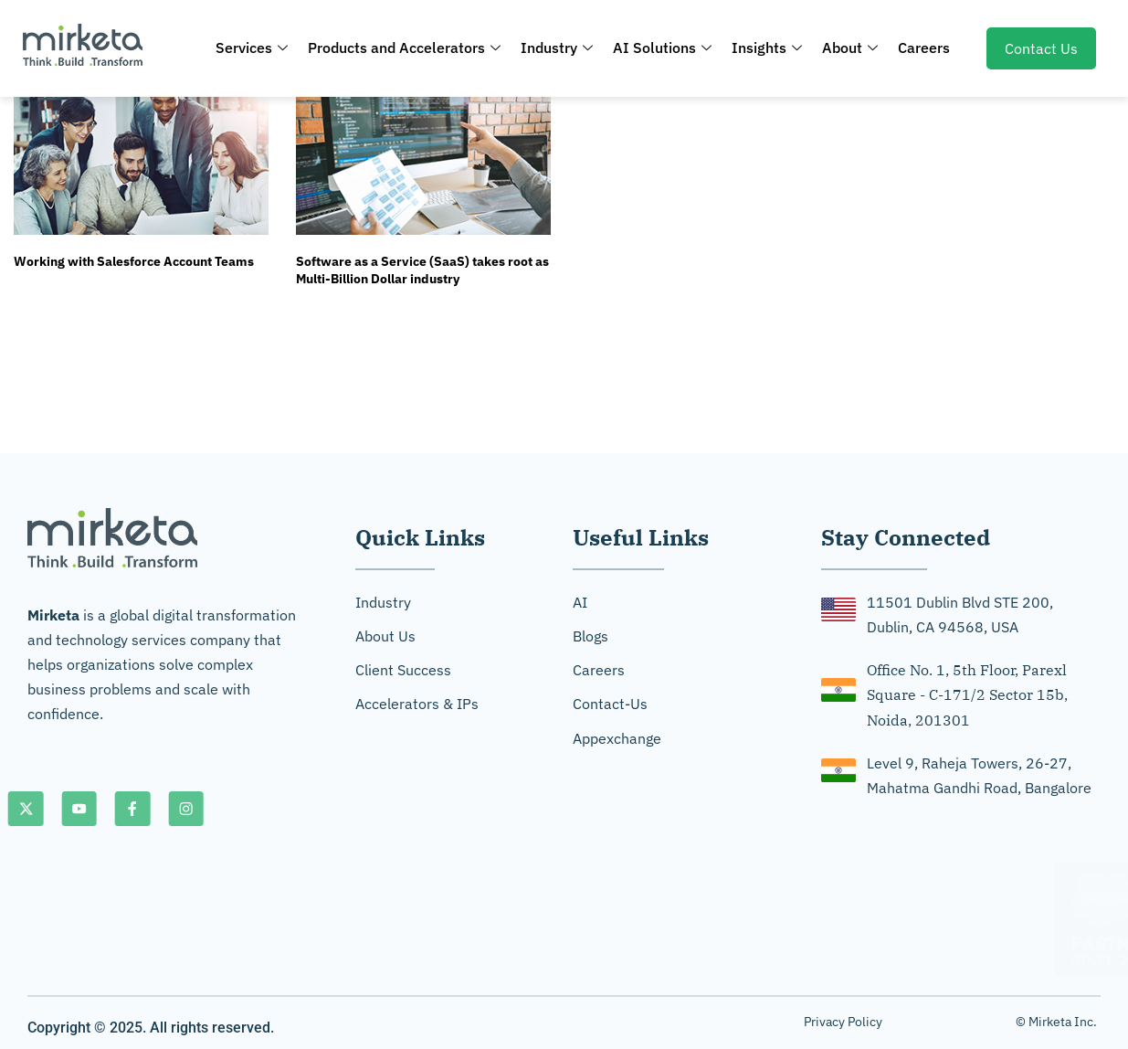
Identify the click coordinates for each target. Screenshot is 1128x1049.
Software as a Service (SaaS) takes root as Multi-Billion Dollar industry (422, 270)
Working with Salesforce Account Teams (134, 261)
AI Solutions (662, 47)
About (850, 47)
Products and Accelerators (404, 47)
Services (252, 47)
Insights (767, 47)
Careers (924, 47)
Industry (557, 47)
